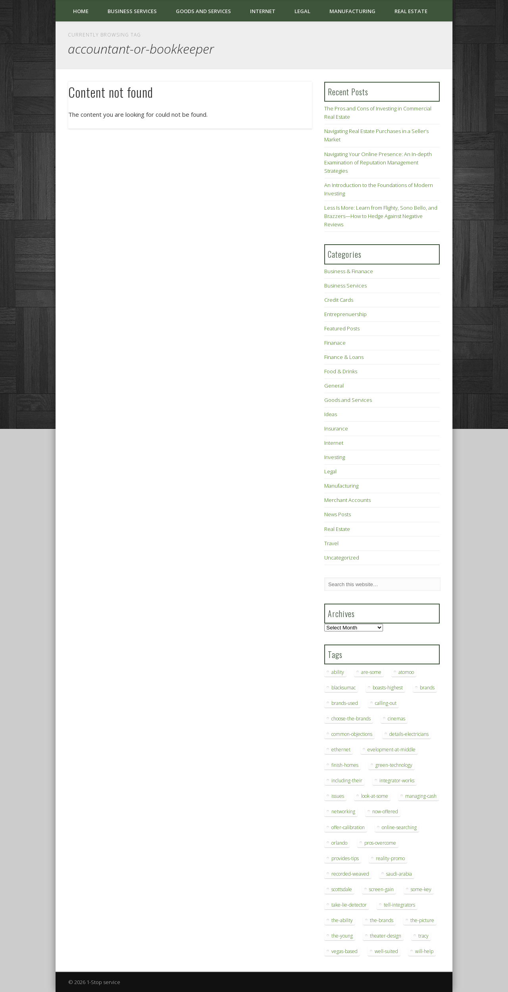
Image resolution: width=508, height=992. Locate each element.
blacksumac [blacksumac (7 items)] (343, 687)
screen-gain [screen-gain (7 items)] (381, 889)
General (334, 385)
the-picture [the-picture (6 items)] (422, 920)
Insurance (336, 428)
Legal (302, 11)
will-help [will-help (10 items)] (424, 951)
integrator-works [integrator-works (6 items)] (396, 780)
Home (81, 11)
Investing (334, 457)
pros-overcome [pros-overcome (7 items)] (380, 843)
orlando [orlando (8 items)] (339, 843)
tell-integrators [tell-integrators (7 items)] (399, 904)
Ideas (330, 414)
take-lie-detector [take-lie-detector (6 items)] (349, 904)
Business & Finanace (348, 271)
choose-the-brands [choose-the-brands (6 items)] (351, 718)
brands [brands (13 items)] (427, 687)
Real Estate (410, 11)
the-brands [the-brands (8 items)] (381, 920)
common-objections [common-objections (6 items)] (351, 734)
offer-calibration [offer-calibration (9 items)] (348, 827)
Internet (262, 11)
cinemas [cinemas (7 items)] (396, 718)
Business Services (132, 11)
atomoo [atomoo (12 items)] (406, 672)
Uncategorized (341, 557)
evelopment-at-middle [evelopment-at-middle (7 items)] (392, 749)
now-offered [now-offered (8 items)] (385, 811)
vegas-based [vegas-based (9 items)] (344, 951)
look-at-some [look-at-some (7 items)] (374, 796)
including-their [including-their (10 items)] (346, 780)
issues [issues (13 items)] (337, 796)
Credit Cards (338, 299)
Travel (331, 543)
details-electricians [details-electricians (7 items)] (409, 734)
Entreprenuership (345, 314)
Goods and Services (203, 11)
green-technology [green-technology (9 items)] (393, 765)
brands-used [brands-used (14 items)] (344, 703)
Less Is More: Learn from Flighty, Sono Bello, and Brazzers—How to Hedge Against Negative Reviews (380, 216)
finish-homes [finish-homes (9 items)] (344, 765)
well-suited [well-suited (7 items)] (386, 951)
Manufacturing (352, 11)
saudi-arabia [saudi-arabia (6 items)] (399, 873)
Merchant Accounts (347, 500)
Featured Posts (342, 328)
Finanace (335, 342)
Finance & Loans (344, 357)
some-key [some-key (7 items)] (421, 889)
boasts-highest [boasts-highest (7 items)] (388, 687)
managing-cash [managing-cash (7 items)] (421, 796)
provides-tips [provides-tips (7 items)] (345, 858)
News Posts (337, 514)
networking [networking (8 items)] (343, 811)
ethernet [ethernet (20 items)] (340, 749)
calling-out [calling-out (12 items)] (385, 703)
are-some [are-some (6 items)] (371, 672)
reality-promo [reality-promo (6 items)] (390, 858)
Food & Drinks (340, 371)
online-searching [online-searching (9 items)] (399, 827)
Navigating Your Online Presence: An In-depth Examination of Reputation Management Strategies (378, 162)
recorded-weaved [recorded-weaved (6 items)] (350, 873)
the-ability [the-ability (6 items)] (342, 920)
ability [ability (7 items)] (337, 672)
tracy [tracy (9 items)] (423, 935)
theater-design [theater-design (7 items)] (385, 935)
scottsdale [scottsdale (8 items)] (341, 889)
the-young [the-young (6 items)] (342, 935)
